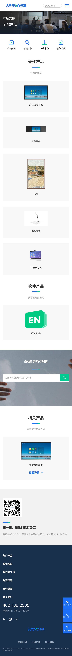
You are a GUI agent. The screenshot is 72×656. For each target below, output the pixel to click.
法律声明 (36, 642)
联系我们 (22, 642)
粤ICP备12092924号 (41, 648)
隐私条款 (49, 642)
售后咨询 (67, 604)
